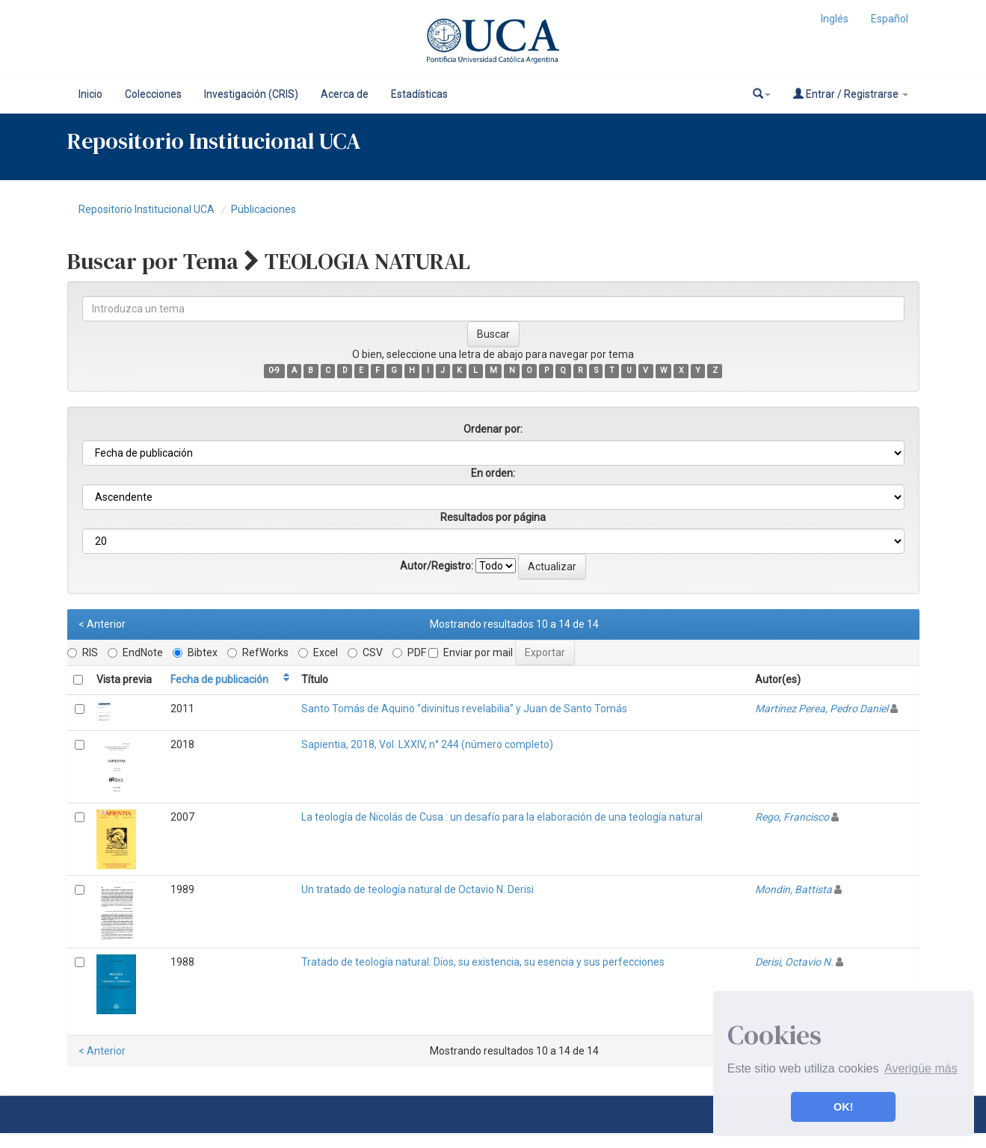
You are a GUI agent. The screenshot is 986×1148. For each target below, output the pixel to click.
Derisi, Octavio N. (794, 962)
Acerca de (345, 94)
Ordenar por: (493, 429)
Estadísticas (419, 94)
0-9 (274, 370)
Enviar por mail (470, 652)
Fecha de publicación (219, 679)
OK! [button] (843, 1107)
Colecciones (153, 94)
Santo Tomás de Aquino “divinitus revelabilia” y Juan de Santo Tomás (464, 709)
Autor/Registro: (436, 566)
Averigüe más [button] (921, 1068)
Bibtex (195, 652)
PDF (409, 652)
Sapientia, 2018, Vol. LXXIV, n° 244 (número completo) (427, 744)
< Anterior (102, 624)
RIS (82, 652)
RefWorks (258, 652)
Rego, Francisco (792, 817)
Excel (318, 652)
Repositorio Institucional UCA (146, 209)
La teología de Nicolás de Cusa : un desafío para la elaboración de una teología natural (502, 817)
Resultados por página (493, 517)
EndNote (135, 652)
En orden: (493, 473)
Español (889, 19)
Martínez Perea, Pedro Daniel (821, 709)
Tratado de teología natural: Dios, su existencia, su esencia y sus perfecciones (483, 962)
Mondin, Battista (793, 889)
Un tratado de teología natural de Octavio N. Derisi (417, 889)
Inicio (90, 94)
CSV (365, 652)
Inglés (834, 19)
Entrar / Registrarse (850, 93)
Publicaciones (263, 209)
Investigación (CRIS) (251, 94)
